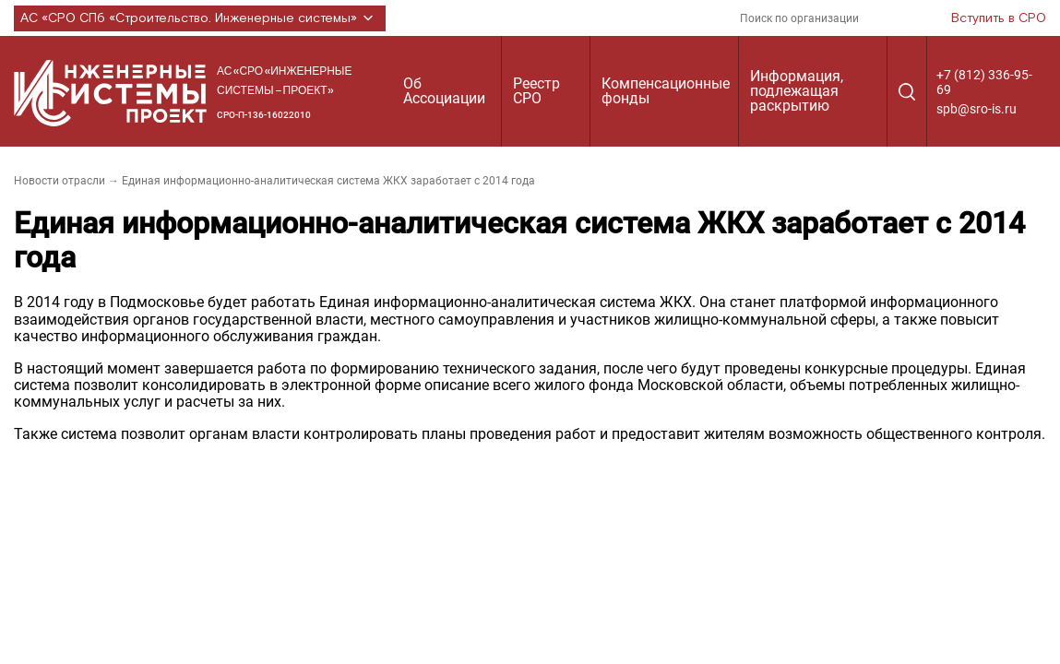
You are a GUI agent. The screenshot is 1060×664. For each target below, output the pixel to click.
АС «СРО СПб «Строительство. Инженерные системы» (199, 18)
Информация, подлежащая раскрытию (796, 90)
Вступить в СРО (998, 18)
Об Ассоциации (444, 91)
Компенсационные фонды (665, 91)
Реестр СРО (536, 91)
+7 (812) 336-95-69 (984, 82)
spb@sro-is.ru (976, 108)
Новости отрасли (59, 180)
